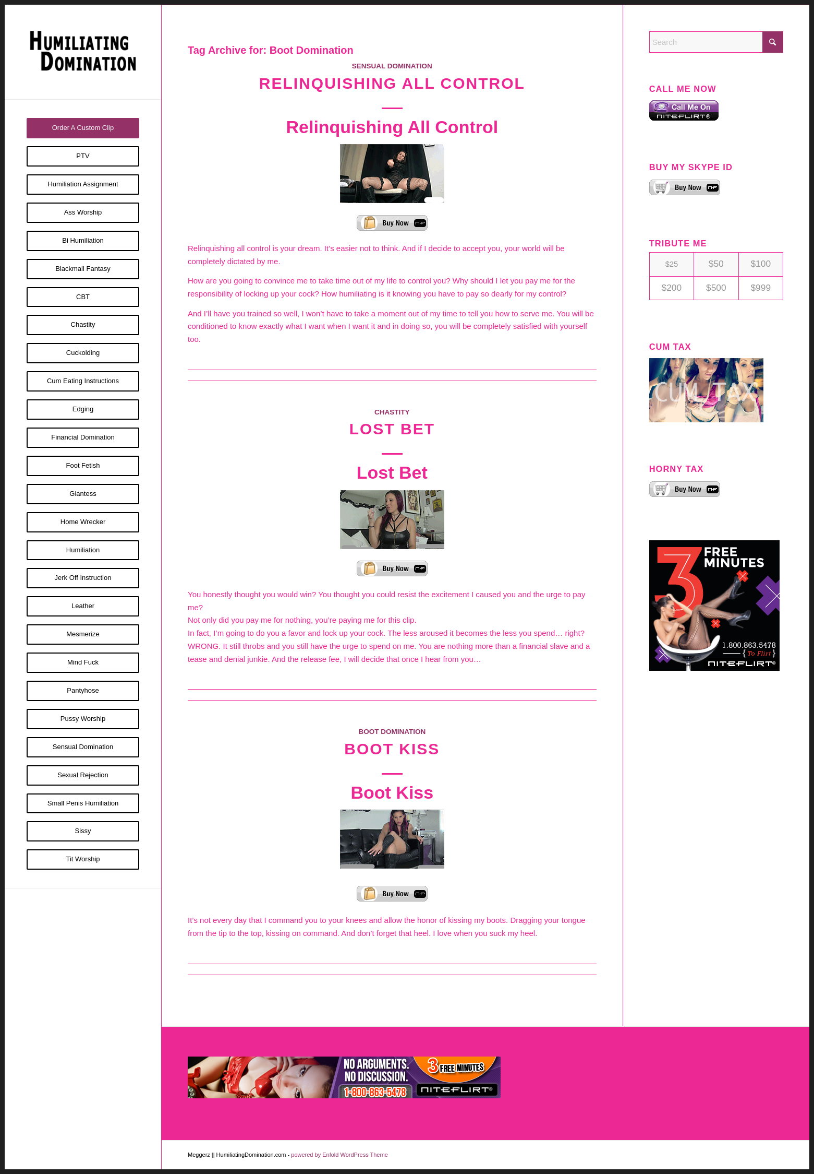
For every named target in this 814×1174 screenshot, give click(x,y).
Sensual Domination (392, 66)
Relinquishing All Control (392, 83)
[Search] (716, 42)
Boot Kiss (392, 748)
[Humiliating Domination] (83, 52)
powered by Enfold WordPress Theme (339, 1155)
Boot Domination (392, 732)
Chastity (392, 412)
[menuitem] (83, 128)
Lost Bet (392, 428)
